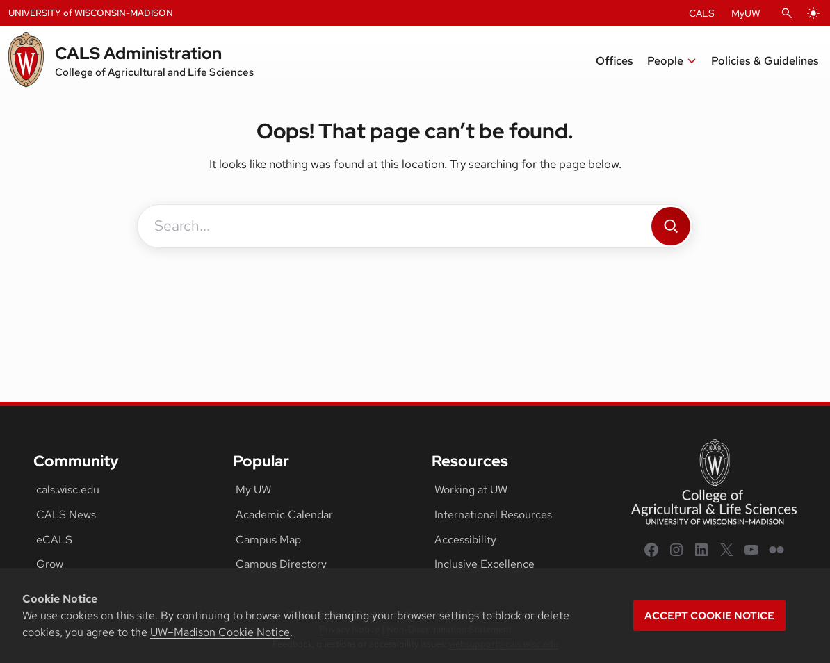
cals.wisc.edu (67, 489)
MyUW (745, 13)
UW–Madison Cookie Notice (220, 632)
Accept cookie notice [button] (709, 616)
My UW (253, 489)
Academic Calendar (284, 514)
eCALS (54, 539)
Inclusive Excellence (484, 564)
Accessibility (465, 539)
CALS (702, 13)
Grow (49, 564)
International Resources (493, 514)
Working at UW (470, 489)
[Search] (670, 226)
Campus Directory (281, 564)
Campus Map (268, 539)
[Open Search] (787, 13)
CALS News (66, 514)
